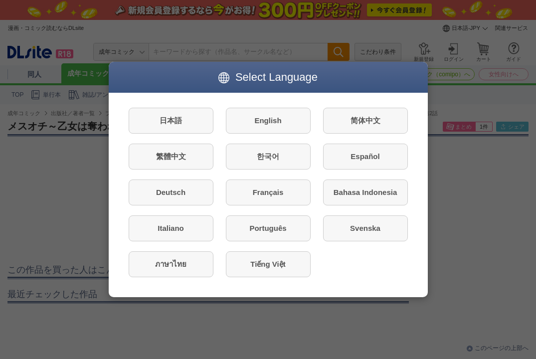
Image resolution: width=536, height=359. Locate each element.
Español (365, 156)
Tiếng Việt (267, 264)
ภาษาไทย (170, 264)
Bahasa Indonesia (365, 192)
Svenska (365, 228)
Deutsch (170, 192)
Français (268, 192)
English (267, 120)
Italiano (171, 228)
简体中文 (365, 120)
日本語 (171, 120)
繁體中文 (171, 156)
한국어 (268, 156)
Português (267, 228)
